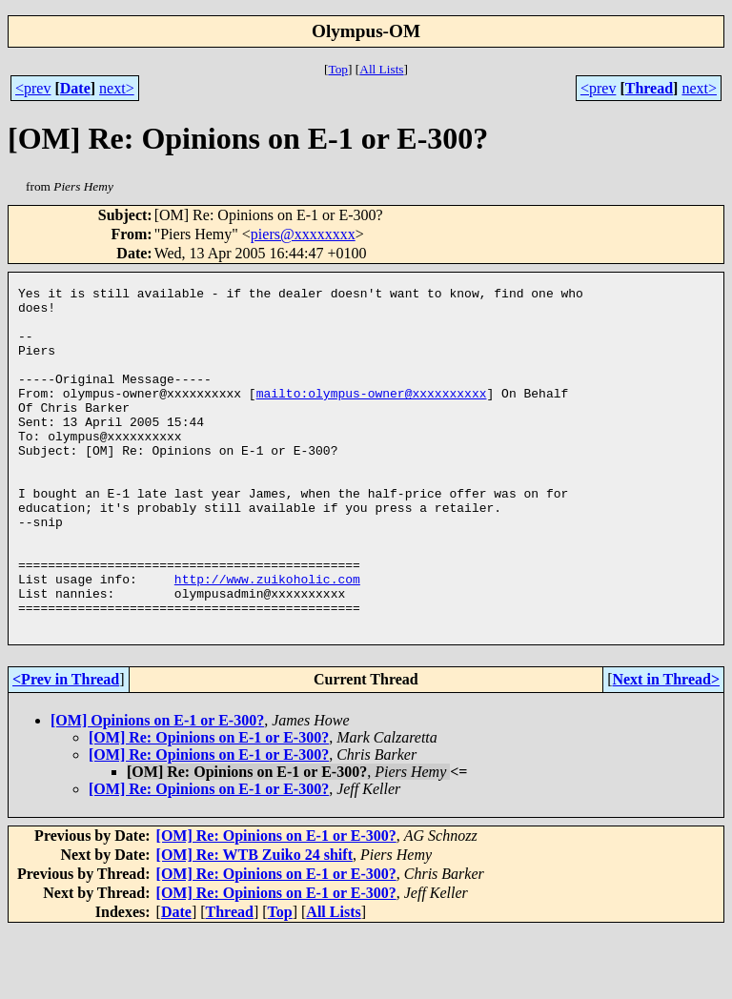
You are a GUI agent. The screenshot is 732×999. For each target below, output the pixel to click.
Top (338, 69)
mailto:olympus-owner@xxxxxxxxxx (371, 415)
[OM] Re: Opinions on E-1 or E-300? (209, 806)
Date (75, 88)
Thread (649, 88)
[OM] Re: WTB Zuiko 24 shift (254, 923)
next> (116, 88)
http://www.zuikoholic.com (267, 638)
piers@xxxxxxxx (303, 234)
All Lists (381, 69)
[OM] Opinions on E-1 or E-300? (157, 789)
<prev (33, 88)
